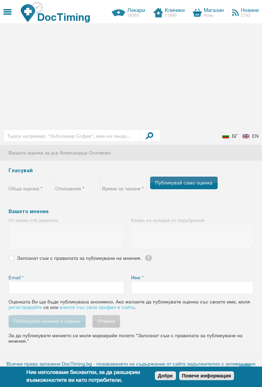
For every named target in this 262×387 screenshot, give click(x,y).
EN (255, 136)
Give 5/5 (47, 180)
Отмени (106, 321)
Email (16, 277)
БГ (235, 136)
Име (137, 277)
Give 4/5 (38, 180)
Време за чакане (123, 188)
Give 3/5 (30, 180)
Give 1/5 (13, 180)
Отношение (69, 188)
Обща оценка (25, 188)
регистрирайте (25, 307)
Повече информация (206, 375)
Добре (165, 375)
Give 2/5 (21, 180)
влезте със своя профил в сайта (97, 307)
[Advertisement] (131, 75)
